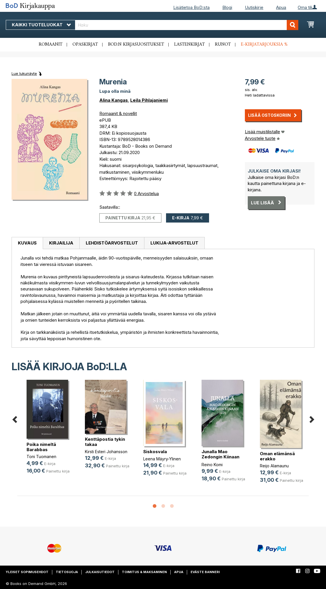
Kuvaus (27, 243)
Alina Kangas (113, 100)
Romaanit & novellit (118, 113)
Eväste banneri (205, 572)
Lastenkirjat (189, 44)
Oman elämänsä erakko (277, 456)
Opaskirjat (85, 44)
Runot (223, 44)
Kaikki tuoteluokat (41, 24)
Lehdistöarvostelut (112, 243)
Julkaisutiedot (100, 572)
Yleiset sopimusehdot (27, 572)
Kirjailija (61, 243)
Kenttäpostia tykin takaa (105, 441)
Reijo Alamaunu (274, 465)
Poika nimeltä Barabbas (41, 447)
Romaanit (50, 44)
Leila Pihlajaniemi (149, 100)
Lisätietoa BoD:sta (191, 7)
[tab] (27, 243)
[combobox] (186, 25)
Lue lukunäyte (24, 73)
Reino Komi (212, 464)
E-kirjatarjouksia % (264, 44)
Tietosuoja (67, 572)
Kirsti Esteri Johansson (106, 451)
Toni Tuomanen (41, 456)
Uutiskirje (254, 7)
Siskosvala (155, 451)
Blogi (227, 7)
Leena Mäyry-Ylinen (162, 458)
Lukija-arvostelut (174, 243)
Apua (281, 7)
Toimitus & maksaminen (144, 572)
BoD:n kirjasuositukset (136, 44)
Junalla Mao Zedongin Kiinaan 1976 (220, 457)
